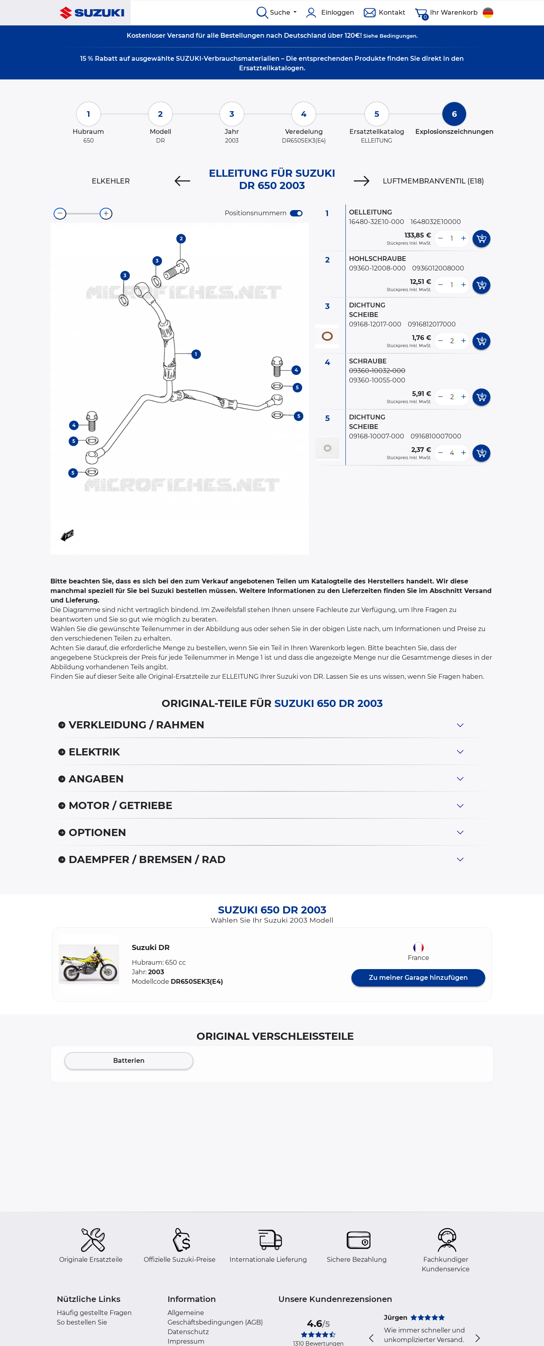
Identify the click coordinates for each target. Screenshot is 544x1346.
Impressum (186, 1341)
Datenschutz (188, 1332)
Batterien (129, 1060)
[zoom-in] (106, 214)
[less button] (440, 238)
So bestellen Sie (82, 1322)
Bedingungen (398, 36)
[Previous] (182, 181)
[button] (89, 964)
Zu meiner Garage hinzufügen (418, 977)
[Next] (362, 181)
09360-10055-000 (377, 380)
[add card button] (481, 238)
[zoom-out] (60, 214)
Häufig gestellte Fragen (94, 1313)
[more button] (463, 238)
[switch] (296, 213)
